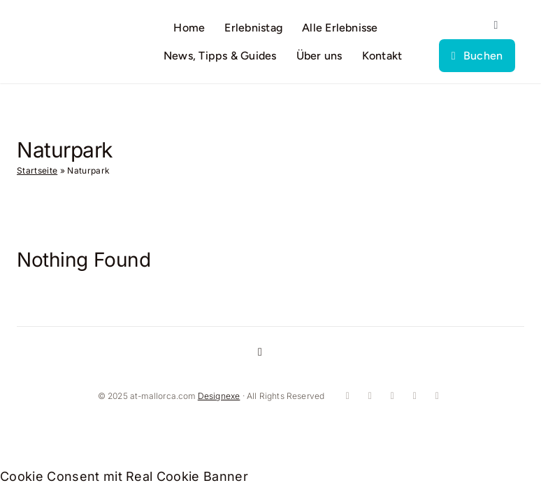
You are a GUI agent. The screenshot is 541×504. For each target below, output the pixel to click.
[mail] (435, 396)
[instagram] (368, 396)
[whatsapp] (413, 396)
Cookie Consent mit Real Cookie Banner (124, 476)
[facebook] (346, 396)
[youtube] (390, 396)
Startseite (37, 170)
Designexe (219, 396)
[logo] (68, 34)
